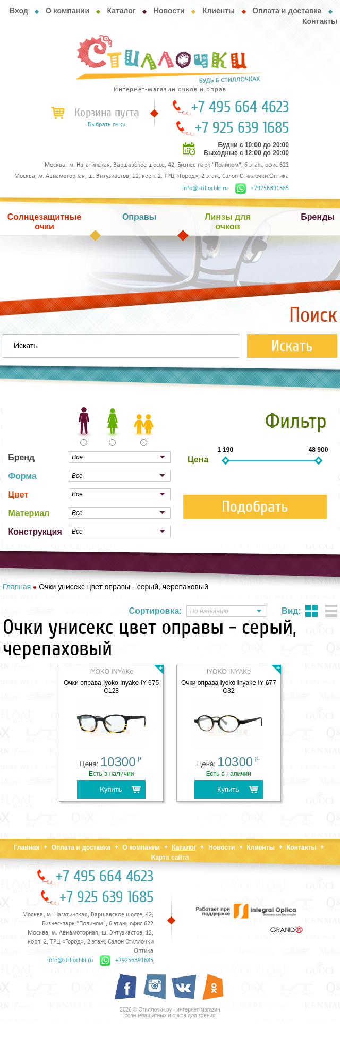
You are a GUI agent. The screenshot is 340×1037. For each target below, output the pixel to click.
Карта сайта (170, 857)
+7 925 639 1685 (242, 128)
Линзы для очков (227, 221)
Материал (28, 513)
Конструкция (35, 531)
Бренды (318, 216)
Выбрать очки (106, 125)
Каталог (121, 10)
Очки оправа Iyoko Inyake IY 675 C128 (111, 687)
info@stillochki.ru (205, 188)
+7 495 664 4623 (240, 107)
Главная (27, 847)
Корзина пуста (106, 112)
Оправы (139, 216)
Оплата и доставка (286, 10)
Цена (198, 459)
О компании (67, 10)
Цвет (18, 494)
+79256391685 (262, 188)
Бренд (21, 457)
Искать (292, 346)
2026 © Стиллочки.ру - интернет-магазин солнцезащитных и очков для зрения (170, 1012)
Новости (169, 10)
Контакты (319, 21)
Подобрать (255, 507)
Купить (111, 789)
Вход (19, 10)
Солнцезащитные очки (44, 221)
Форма (22, 476)
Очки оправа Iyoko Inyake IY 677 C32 (228, 687)
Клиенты (218, 10)
